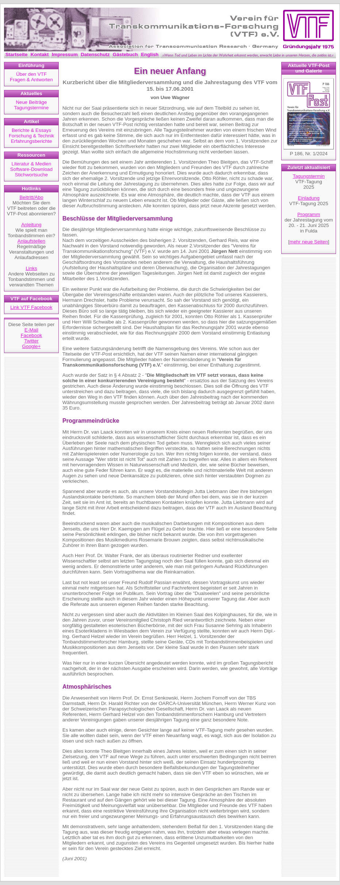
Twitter (31, 341)
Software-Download (31, 169)
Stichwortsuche (31, 174)
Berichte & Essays (31, 130)
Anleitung (31, 224)
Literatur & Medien (31, 164)
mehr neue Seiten (309, 241)
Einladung (309, 198)
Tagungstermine (31, 107)
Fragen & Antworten (31, 79)
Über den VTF (31, 74)
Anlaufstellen (31, 241)
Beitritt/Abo (31, 197)
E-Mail (31, 330)
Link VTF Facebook (31, 307)
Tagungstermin (309, 176)
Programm (308, 214)
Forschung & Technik (31, 135)
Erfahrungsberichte (31, 141)
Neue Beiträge (31, 102)
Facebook (31, 335)
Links (31, 268)
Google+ (31, 346)
